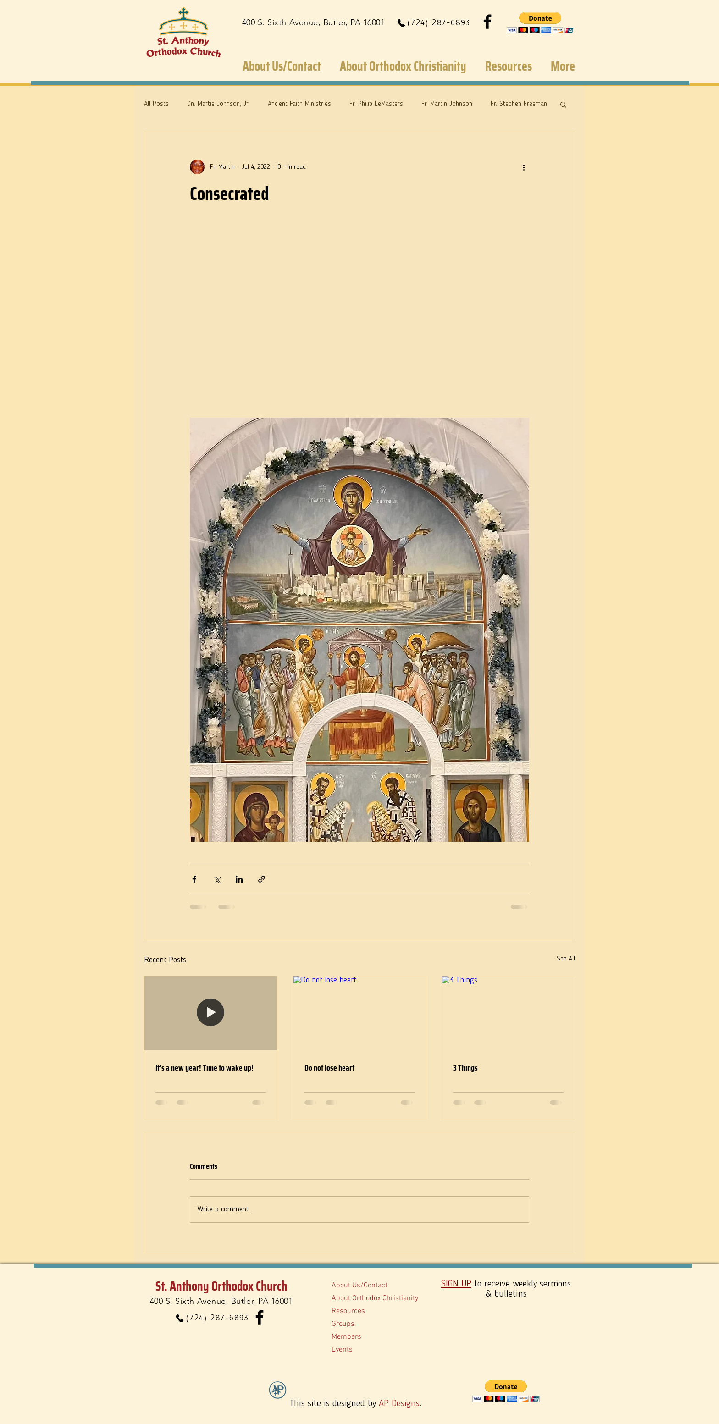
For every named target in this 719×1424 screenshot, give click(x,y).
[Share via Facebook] (194, 879)
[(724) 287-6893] (433, 23)
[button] (540, 22)
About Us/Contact (359, 1285)
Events (342, 1349)
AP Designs (399, 1403)
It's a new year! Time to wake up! (204, 1067)
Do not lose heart (329, 1067)
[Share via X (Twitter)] (216, 879)
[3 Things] (508, 1013)
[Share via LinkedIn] (239, 879)
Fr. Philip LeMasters (376, 104)
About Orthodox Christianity (375, 1298)
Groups (343, 1324)
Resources (348, 1311)
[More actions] (523, 166)
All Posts (156, 104)
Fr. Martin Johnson (446, 104)
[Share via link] (261, 879)
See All (566, 958)
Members (346, 1336)
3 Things (465, 1067)
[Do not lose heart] (359, 1013)
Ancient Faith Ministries (299, 104)
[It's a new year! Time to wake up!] (210, 1013)
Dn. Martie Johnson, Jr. (218, 104)
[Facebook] (487, 21)
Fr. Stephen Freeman (519, 104)
